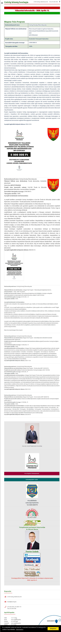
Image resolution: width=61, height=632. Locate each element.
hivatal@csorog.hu (11, 601)
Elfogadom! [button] (53, 628)
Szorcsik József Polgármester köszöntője (32, 446)
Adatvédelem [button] (19, 629)
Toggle (3, 3)
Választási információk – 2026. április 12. (32, 10)
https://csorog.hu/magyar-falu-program (13, 330)
